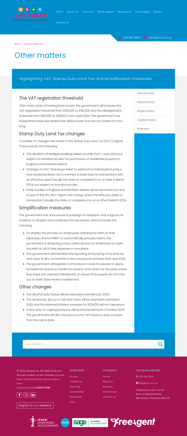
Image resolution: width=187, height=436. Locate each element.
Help (72, 402)
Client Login (142, 11)
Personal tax (145, 102)
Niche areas (106, 11)
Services (88, 11)
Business (143, 129)
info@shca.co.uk (159, 38)
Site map (75, 386)
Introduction (145, 93)
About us (73, 11)
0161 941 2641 (145, 376)
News (158, 11)
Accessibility (77, 391)
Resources (124, 11)
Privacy (74, 376)
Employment (146, 111)
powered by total (33, 387)
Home (59, 11)
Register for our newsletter (35, 405)
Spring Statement (33, 43)
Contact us (62, 22)
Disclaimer (76, 396)
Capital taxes (146, 120)
